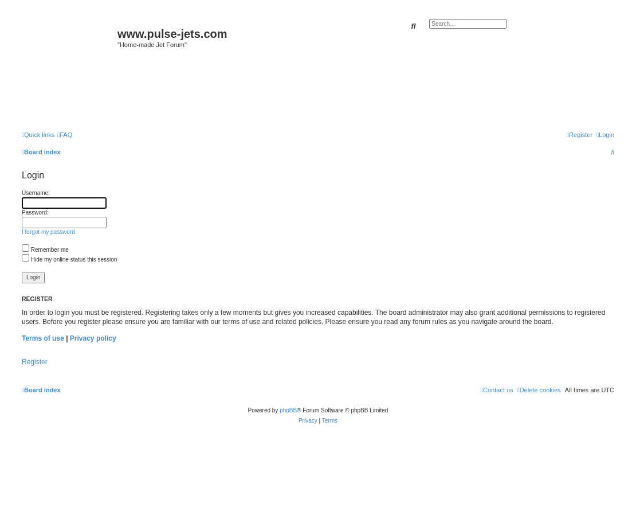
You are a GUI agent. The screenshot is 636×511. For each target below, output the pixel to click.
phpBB (288, 410)
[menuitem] (64, 135)
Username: (36, 193)
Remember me (45, 250)
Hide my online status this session (69, 259)
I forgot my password (48, 232)
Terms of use (43, 338)
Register (35, 362)
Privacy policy (93, 338)
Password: (35, 212)
